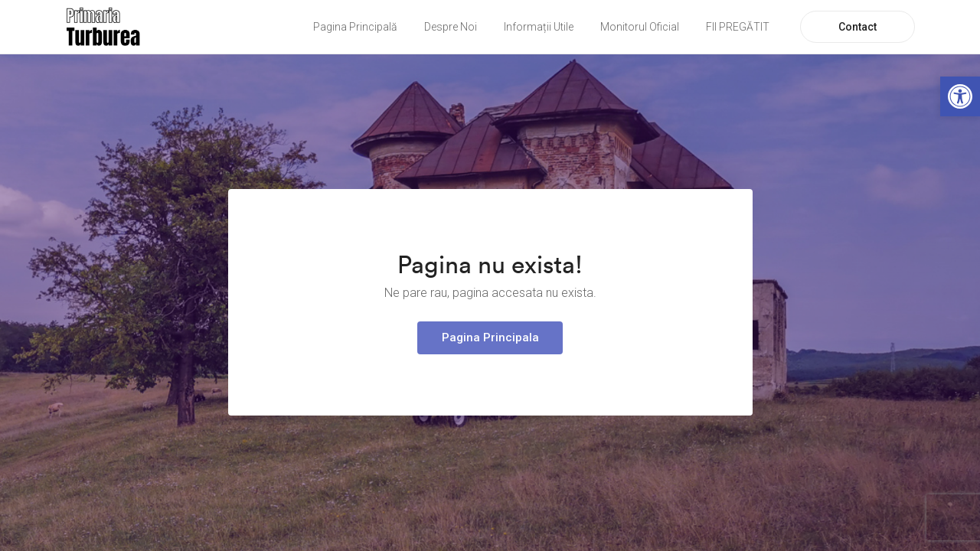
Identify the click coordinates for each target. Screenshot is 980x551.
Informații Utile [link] (538, 27)
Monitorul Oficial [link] (639, 27)
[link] (960, 96)
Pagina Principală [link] (355, 27)
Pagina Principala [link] (490, 337)
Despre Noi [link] (450, 27)
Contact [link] (857, 27)
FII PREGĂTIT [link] (737, 27)
